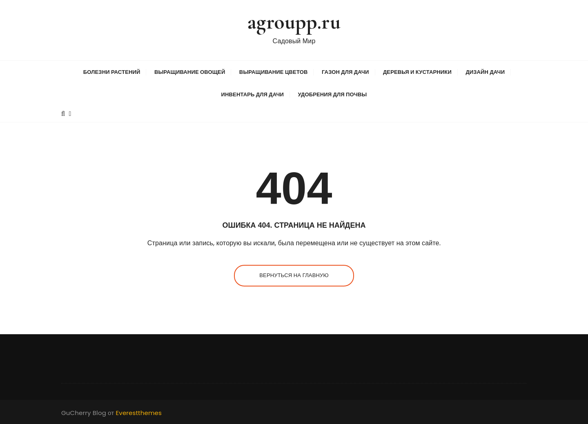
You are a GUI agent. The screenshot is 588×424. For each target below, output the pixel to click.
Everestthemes (139, 412)
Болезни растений (111, 72)
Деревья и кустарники (417, 72)
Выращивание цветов (273, 72)
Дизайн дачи (485, 72)
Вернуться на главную (293, 275)
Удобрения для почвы (332, 94)
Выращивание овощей (189, 72)
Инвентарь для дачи (252, 94)
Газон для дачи (345, 72)
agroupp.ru (294, 22)
